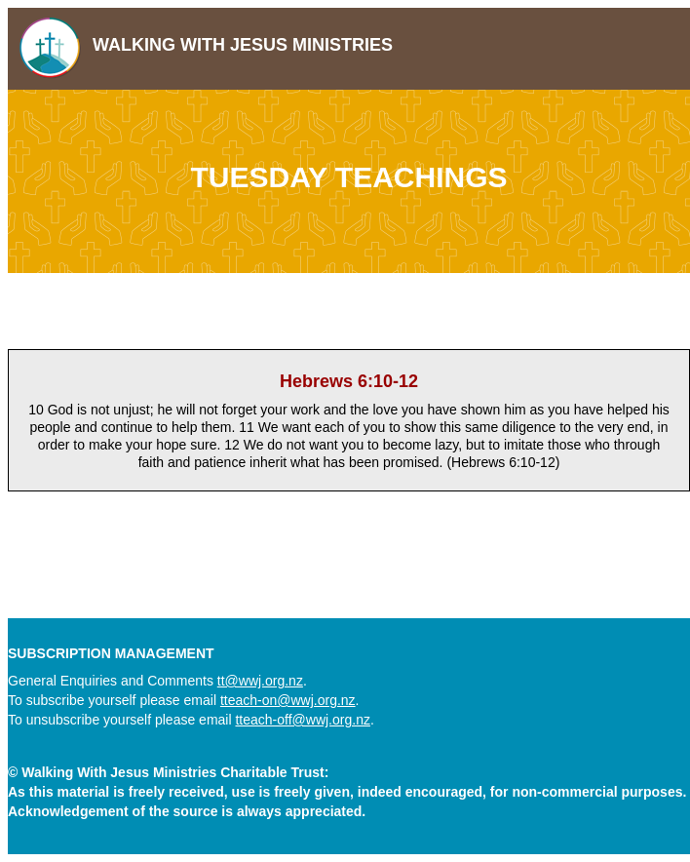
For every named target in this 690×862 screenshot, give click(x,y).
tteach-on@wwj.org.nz (288, 700)
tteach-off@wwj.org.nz (302, 719)
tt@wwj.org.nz (260, 680)
